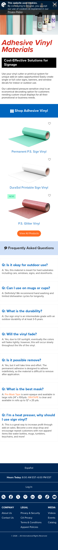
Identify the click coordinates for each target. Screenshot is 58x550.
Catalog (52, 522)
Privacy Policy (15, 12)
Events (51, 517)
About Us (7, 513)
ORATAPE (33, 397)
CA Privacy (26, 517)
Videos (52, 513)
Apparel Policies (29, 527)
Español (29, 467)
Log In (29, 486)
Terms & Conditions (31, 522)
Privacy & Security (30, 513)
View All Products (29, 233)
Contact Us (8, 517)
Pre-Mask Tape (12, 394)
